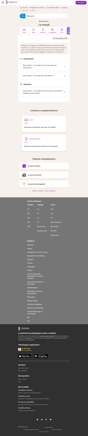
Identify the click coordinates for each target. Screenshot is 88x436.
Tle (52, 218)
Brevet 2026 (41, 226)
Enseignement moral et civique (37, 252)
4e (38, 218)
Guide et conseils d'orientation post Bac (29, 393)
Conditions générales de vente (31, 429)
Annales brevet (42, 231)
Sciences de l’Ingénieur (34, 304)
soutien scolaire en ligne (47, 336)
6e (38, 209)
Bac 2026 (54, 231)
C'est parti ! (81, 2)
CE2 (28, 218)
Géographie (31, 266)
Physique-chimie (32, 300)
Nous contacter (22, 379)
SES (28, 317)
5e (38, 213)
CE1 (28, 213)
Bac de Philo (55, 226)
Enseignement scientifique (36, 256)
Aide (19, 382)
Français (30, 263)
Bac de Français (56, 222)
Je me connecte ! (50, 191)
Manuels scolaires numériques (26, 410)
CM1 (28, 222)
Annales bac (55, 235)
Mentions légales (49, 427)
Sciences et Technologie (35, 308)
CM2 (28, 226)
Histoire (29, 270)
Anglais (29, 248)
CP (28, 209)
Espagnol (30, 259)
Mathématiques (32, 287)
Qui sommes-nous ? (23, 368)
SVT (28, 321)
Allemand (30, 245)
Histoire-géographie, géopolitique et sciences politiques (35, 276)
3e (38, 222)
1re (52, 213)
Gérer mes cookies (44, 431)
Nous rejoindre (22, 370)
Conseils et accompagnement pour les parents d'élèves (33, 398)
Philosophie (31, 297)
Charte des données (57, 429)
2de (52, 209)
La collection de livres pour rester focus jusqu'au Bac (33, 404)
